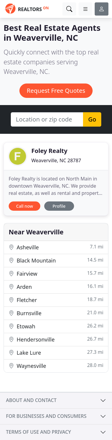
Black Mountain (56, 260)
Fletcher (56, 300)
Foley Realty (49, 151)
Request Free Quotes (56, 91)
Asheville (56, 247)
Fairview (56, 273)
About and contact (31, 400)
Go (92, 119)
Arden (56, 286)
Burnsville (56, 313)
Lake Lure (56, 352)
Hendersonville (56, 339)
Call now (24, 206)
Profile (59, 206)
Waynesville (56, 365)
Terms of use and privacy (38, 432)
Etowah (56, 326)
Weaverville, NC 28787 (56, 160)
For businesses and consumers (46, 416)
